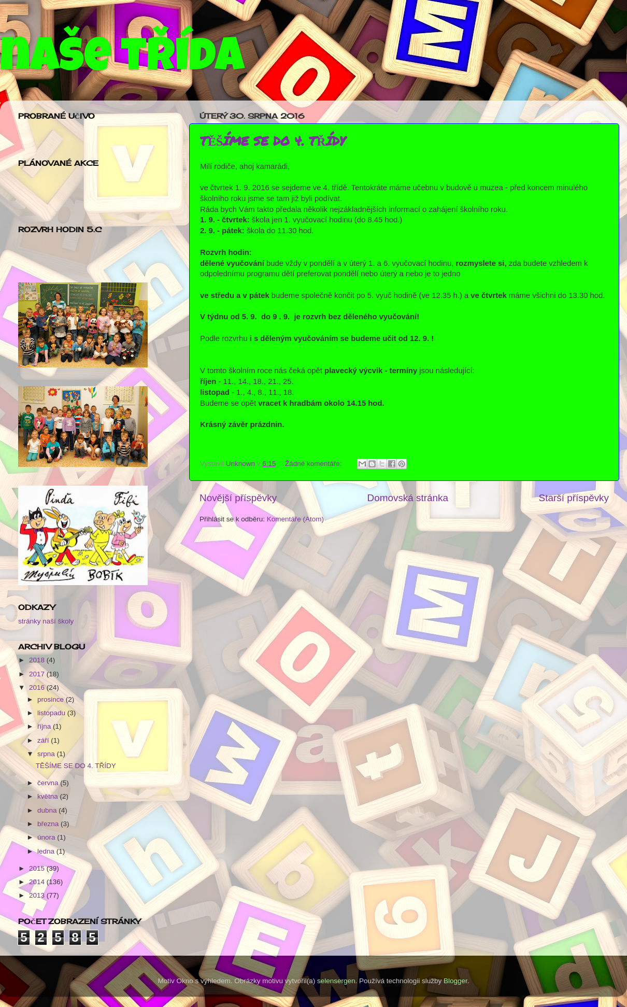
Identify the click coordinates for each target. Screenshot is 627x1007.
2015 (38, 868)
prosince (51, 699)
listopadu (52, 713)
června (48, 783)
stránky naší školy (46, 621)
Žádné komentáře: (314, 463)
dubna (48, 810)
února (47, 837)
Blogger (455, 981)
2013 (38, 895)
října (45, 726)
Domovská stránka (407, 497)
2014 (38, 882)
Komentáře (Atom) (295, 519)
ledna (46, 851)
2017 (38, 674)
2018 (38, 660)
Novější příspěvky (238, 497)
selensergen (336, 981)
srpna (47, 754)
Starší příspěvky (574, 497)
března (49, 824)
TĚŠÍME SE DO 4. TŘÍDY (273, 141)
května (48, 796)
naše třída (122, 60)
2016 (38, 687)
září (44, 740)
